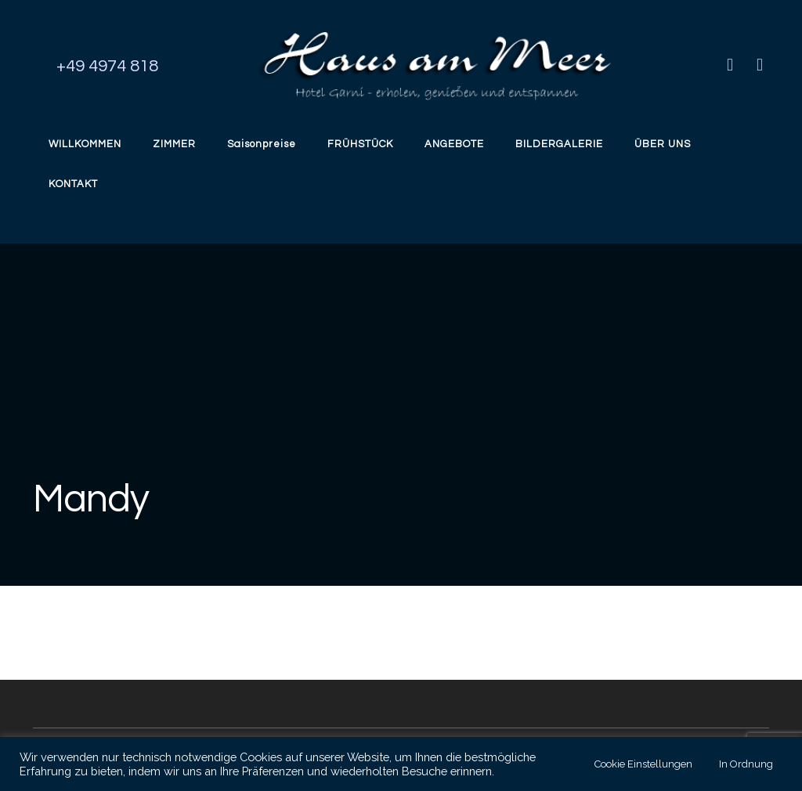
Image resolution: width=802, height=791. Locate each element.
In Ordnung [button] (746, 764)
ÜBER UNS (662, 144)
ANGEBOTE (454, 144)
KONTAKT (73, 184)
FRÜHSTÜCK (360, 144)
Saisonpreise (261, 144)
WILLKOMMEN (85, 144)
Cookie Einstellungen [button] (643, 764)
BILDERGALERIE (559, 144)
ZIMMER (174, 144)
